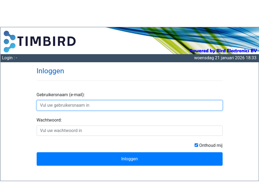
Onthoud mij (210, 145)
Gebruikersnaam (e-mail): (61, 94)
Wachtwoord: (49, 120)
